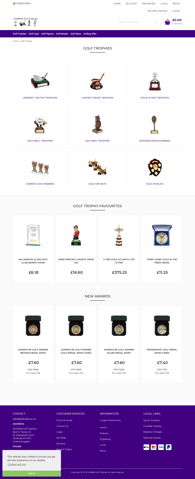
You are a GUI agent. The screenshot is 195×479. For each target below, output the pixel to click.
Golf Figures (47, 34)
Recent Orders (157, 11)
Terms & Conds (64, 420)
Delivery (131, 3)
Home (117, 3)
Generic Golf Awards (40, 183)
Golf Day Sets (97, 183)
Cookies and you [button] (17, 464)
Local (164, 3)
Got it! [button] (31, 473)
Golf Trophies (20, 34)
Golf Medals (62, 34)
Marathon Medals (152, 432)
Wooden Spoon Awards (154, 140)
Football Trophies (152, 426)
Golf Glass (76, 34)
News (176, 3)
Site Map (61, 437)
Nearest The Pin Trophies (40, 97)
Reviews (60, 443)
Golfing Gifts (89, 34)
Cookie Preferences (110, 420)
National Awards (152, 437)
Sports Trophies (151, 420)
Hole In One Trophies (155, 97)
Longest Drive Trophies (97, 97)
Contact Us (62, 426)
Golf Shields (154, 183)
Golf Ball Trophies (40, 140)
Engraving (149, 3)
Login (176, 11)
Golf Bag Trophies (97, 140)
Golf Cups (34, 34)
